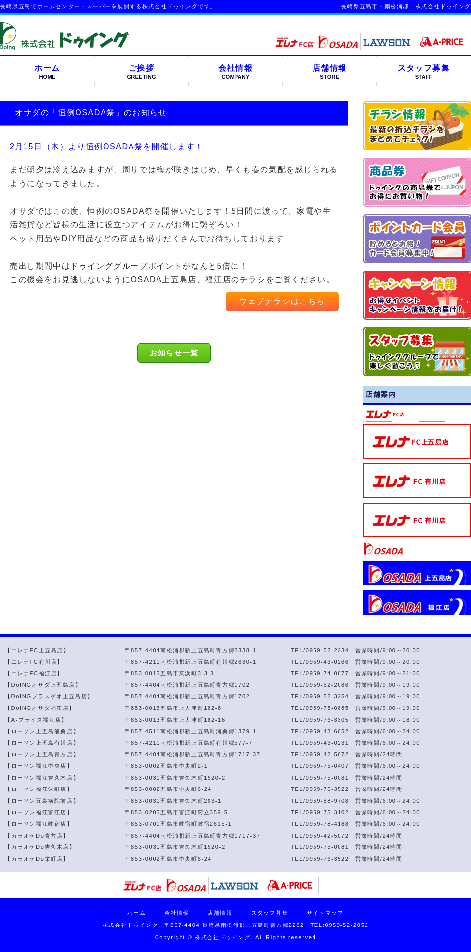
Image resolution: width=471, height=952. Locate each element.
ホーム (136, 913)
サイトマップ (325, 913)
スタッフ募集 (269, 913)
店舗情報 (220, 913)
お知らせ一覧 (174, 353)
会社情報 (176, 913)
